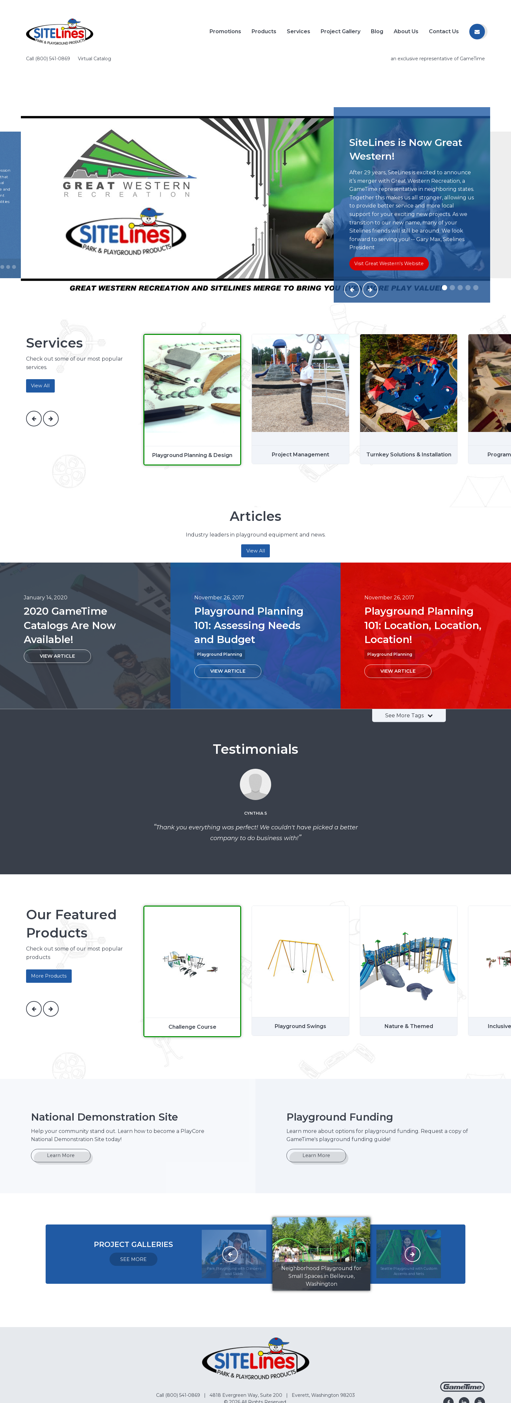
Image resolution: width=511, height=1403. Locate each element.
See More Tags (409, 663)
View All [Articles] (255, 499)
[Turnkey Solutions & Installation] (409, 347)
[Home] (59, 31)
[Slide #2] (452, 235)
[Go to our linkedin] (464, 1350)
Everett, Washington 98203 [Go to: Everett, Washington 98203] (323, 1343)
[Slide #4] (468, 235)
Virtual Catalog (94, 6)
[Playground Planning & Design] (192, 347)
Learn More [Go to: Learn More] (61, 1103)
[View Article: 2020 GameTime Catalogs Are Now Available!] (57, 604)
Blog (377, 31)
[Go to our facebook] (448, 1350)
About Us (406, 31)
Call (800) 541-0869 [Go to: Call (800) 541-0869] (178, 1343)
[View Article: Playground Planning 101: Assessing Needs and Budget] (227, 619)
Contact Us (444, 31)
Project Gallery (340, 31)
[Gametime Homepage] (462, 1338)
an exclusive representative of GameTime (438, 6)
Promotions (225, 31)
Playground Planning (219, 602)
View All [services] (40, 333)
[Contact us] (477, 31)
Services (298, 31)
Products (264, 31)
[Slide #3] (460, 235)
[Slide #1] (444, 235)
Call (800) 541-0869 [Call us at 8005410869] (48, 6)
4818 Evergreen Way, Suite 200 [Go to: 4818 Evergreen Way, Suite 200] (247, 1343)
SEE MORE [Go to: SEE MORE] (133, 1207)
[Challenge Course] (192, 919)
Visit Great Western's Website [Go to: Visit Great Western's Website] (389, 211)
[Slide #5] (475, 235)
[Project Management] (300, 347)
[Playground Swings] (300, 918)
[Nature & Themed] (409, 918)
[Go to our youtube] (479, 1350)
